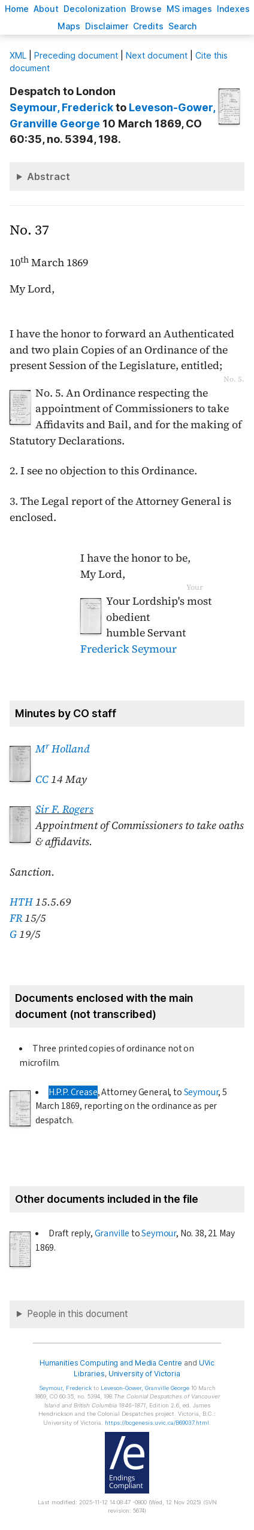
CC (42, 779)
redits (148, 26)
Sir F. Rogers (64, 809)
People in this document (77, 1313)
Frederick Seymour (128, 649)
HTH (21, 902)
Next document (157, 55)
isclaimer (106, 26)
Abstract (48, 176)
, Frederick (61, 107)
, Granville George (145, 1388)
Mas (69, 26)
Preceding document (76, 55)
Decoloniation (95, 9)
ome (17, 9)
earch (182, 26)
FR (16, 918)
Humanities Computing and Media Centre (111, 1362)
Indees (233, 9)
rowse (146, 9)
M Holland (62, 749)
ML (18, 55)
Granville (112, 1233)
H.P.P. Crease (73, 1092)
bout (46, 9)
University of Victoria (144, 1373)
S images (189, 9)
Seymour (201, 1092)
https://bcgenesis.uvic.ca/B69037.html (157, 1422)
